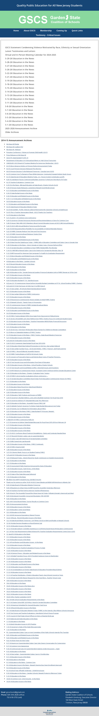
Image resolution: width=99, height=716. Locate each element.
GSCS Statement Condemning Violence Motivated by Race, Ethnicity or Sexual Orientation (46, 47)
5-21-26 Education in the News (18, 77)
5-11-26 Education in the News (18, 102)
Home (16, 31)
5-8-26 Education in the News (17, 106)
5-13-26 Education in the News (18, 95)
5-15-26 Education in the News (18, 88)
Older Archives (10, 132)
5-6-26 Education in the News (17, 113)
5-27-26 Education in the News (18, 66)
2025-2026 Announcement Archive (19, 128)
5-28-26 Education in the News (18, 62)
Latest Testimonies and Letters (18, 51)
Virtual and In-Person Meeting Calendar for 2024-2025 (29, 54)
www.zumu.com (49, 714)
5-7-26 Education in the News (17, 110)
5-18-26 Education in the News (18, 84)
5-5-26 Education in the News (17, 117)
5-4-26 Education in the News (17, 121)
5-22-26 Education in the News (18, 73)
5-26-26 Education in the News (18, 69)
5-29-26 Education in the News (18, 58)
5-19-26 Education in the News (18, 80)
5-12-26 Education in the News (18, 99)
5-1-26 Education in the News (17, 124)
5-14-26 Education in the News (18, 91)
